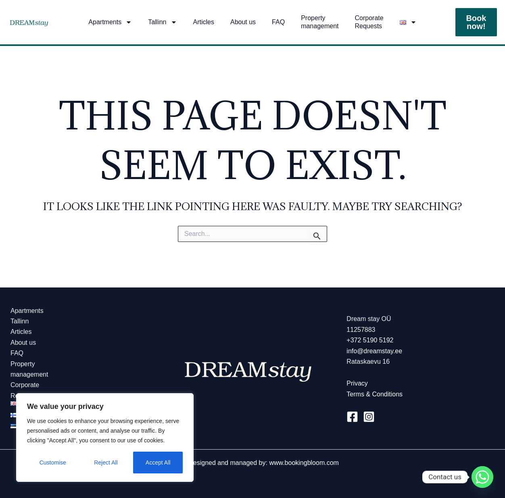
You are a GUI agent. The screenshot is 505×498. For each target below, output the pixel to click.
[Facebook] (352, 417)
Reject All (105, 462)
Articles (203, 22)
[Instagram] (369, 417)
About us (243, 22)
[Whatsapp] (482, 477)
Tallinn (162, 22)
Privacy (356, 383)
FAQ (278, 22)
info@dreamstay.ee (374, 351)
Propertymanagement (319, 22)
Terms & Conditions (374, 394)
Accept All (158, 462)
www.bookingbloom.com (304, 462)
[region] (105, 437)
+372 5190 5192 (369, 340)
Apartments (110, 22)
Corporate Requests (369, 22)
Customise (53, 462)
